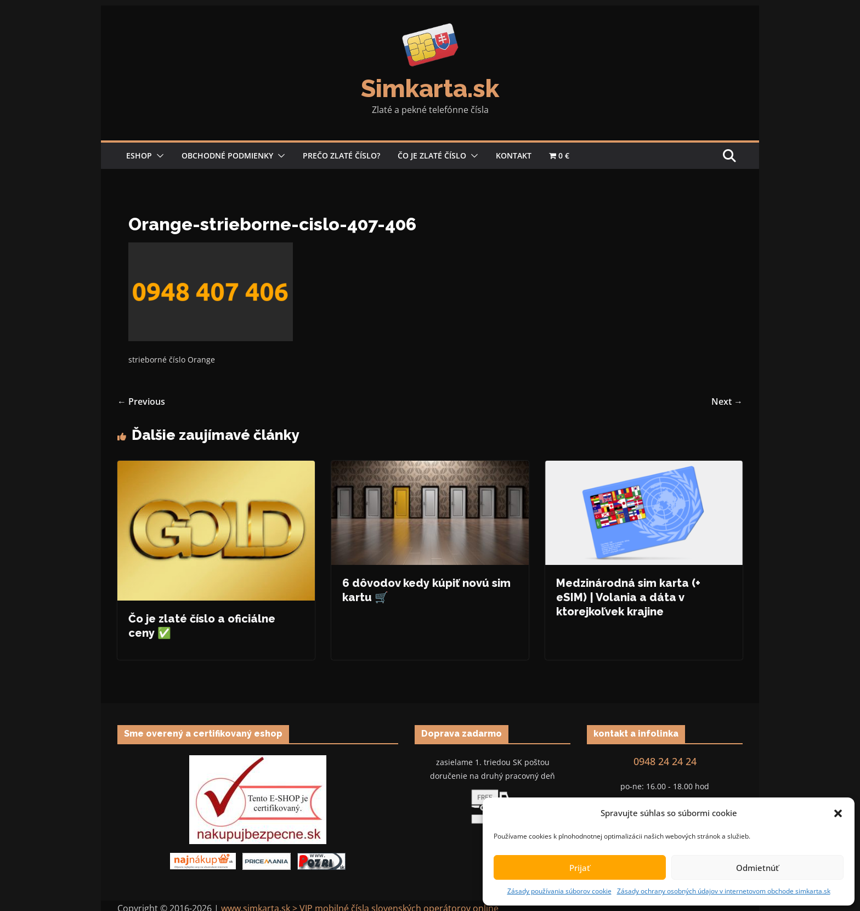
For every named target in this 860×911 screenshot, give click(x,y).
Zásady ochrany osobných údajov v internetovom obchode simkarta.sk (723, 891)
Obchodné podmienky (227, 155)
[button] (838, 813)
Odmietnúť (757, 867)
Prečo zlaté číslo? (341, 155)
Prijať (579, 867)
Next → (727, 401)
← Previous (141, 401)
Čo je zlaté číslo (432, 155)
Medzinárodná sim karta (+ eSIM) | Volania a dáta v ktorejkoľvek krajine (628, 597)
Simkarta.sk (430, 88)
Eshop (139, 155)
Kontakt (513, 155)
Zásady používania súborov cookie (559, 891)
